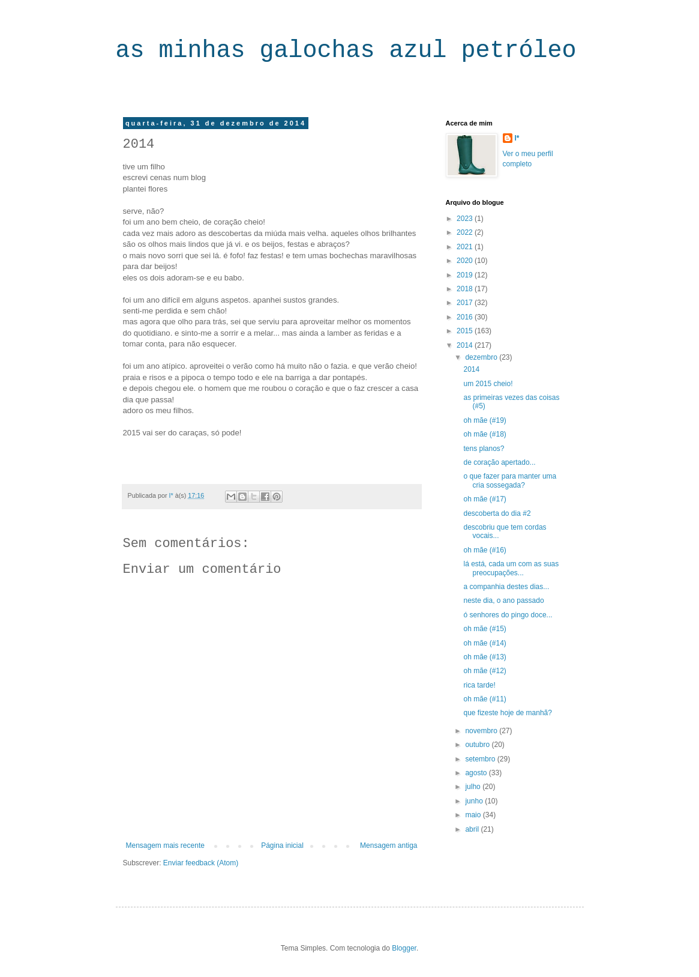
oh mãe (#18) (484, 434)
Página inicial (282, 845)
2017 (466, 302)
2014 (466, 345)
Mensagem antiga (388, 845)
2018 (466, 289)
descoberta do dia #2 (496, 513)
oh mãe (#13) (484, 657)
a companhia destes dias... (506, 586)
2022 (466, 232)
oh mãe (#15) (484, 629)
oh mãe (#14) (484, 643)
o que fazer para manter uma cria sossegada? (509, 480)
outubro (478, 744)
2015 (466, 331)
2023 (466, 218)
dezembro (482, 357)
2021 (466, 247)
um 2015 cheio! (487, 384)
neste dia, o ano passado (503, 600)
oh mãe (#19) (484, 420)
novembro (482, 731)
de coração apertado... (499, 462)
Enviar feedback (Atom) (200, 863)
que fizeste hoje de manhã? (507, 713)
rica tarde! (479, 685)
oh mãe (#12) (484, 671)
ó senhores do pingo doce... (507, 615)
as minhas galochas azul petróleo (346, 50)
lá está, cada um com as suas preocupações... (511, 568)
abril (473, 829)
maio (473, 815)
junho (475, 801)
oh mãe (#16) (484, 550)
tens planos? (483, 448)
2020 (466, 260)
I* (517, 138)
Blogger (404, 948)
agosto (476, 773)
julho (473, 786)
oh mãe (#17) (484, 499)
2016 (466, 317)
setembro (481, 759)
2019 (466, 275)
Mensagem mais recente (165, 845)
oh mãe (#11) (484, 699)
